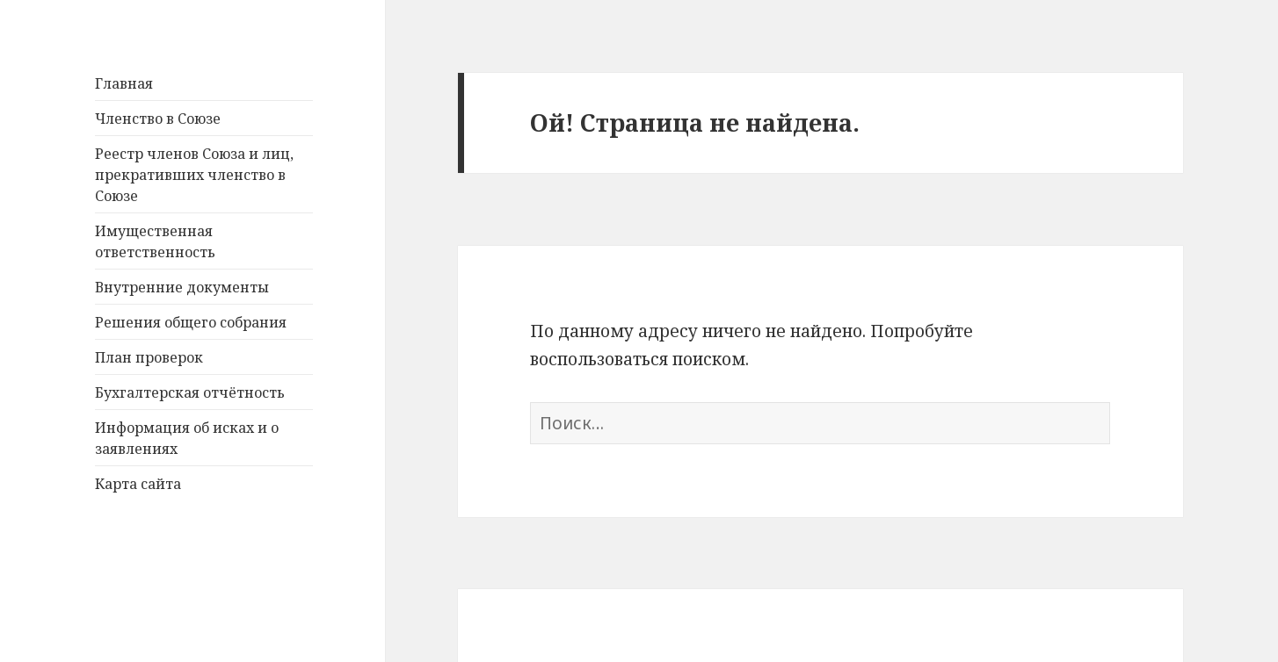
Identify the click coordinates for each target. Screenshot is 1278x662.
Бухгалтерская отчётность (190, 392)
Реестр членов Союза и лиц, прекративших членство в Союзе (194, 174)
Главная (124, 83)
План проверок (149, 357)
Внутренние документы (182, 287)
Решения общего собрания (191, 322)
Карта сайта (138, 483)
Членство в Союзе (158, 118)
